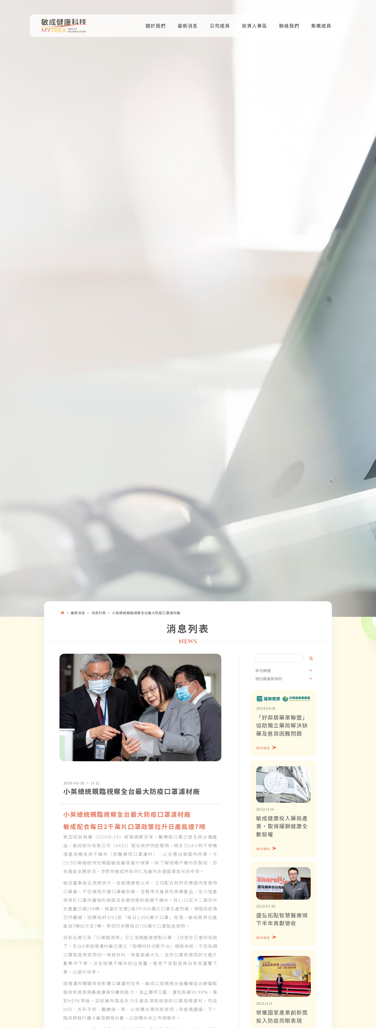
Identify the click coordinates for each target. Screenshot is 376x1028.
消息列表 (98, 603)
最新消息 (78, 603)
